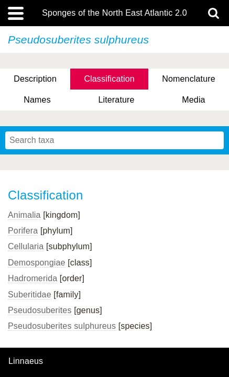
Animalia (24, 214)
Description (35, 78)
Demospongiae (37, 262)
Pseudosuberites (40, 310)
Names (37, 99)
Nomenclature (188, 78)
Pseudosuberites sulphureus (62, 325)
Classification (109, 78)
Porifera (23, 230)
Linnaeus (25, 361)
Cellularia (25, 246)
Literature (116, 99)
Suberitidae (29, 294)
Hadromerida (32, 278)
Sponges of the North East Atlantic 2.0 (114, 13)
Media (193, 99)
